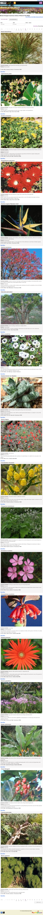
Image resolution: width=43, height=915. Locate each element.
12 (16, 29)
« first (2, 29)
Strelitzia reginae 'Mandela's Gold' (10, 204)
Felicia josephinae (5, 334)
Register (41, 0)
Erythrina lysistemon (6, 247)
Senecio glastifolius (6, 681)
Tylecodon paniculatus (6, 292)
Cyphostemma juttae (6, 73)
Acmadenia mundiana (6, 551)
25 (18, 900)
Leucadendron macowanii (7, 462)
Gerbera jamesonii (5, 637)
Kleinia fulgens (5, 419)
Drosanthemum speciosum (8, 160)
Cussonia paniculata (6, 812)
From (1, 22)
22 (39, 29)
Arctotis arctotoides (6, 116)
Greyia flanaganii (5, 769)
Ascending (35, 26)
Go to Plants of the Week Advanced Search (34, 16)
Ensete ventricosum (6, 724)
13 (18, 29)
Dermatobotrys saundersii (7, 594)
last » (26, 900)
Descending (40, 26)
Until (14, 22)
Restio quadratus (5, 855)
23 (41, 29)
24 (16, 900)
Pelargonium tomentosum (7, 506)
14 (20, 29)
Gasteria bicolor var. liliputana (8, 376)
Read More (3, 71)
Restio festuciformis (6, 31)
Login (38, 0)
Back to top (38, 902)
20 (34, 29)
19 (32, 29)
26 (21, 900)
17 (27, 29)
